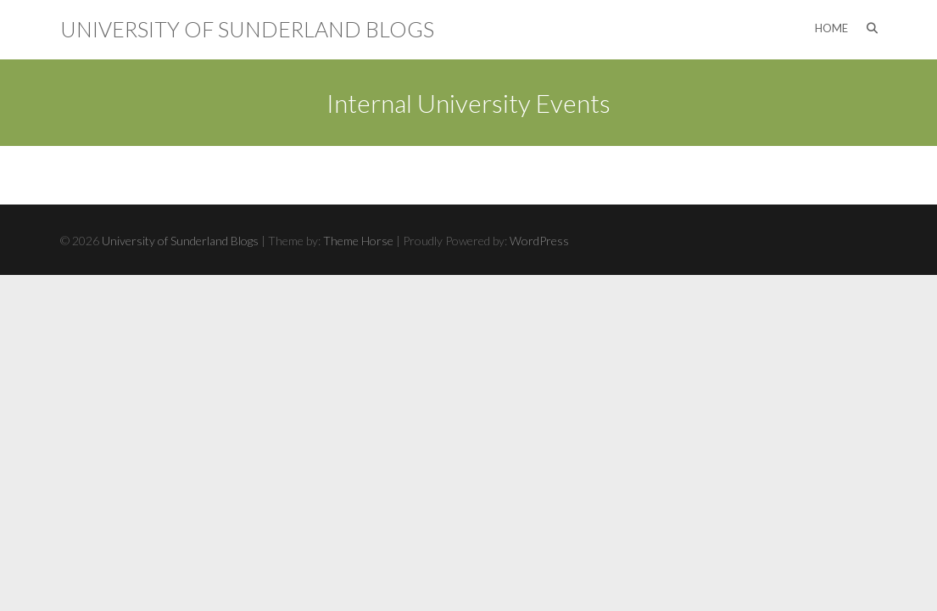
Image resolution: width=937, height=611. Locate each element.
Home (831, 28)
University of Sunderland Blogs (247, 29)
